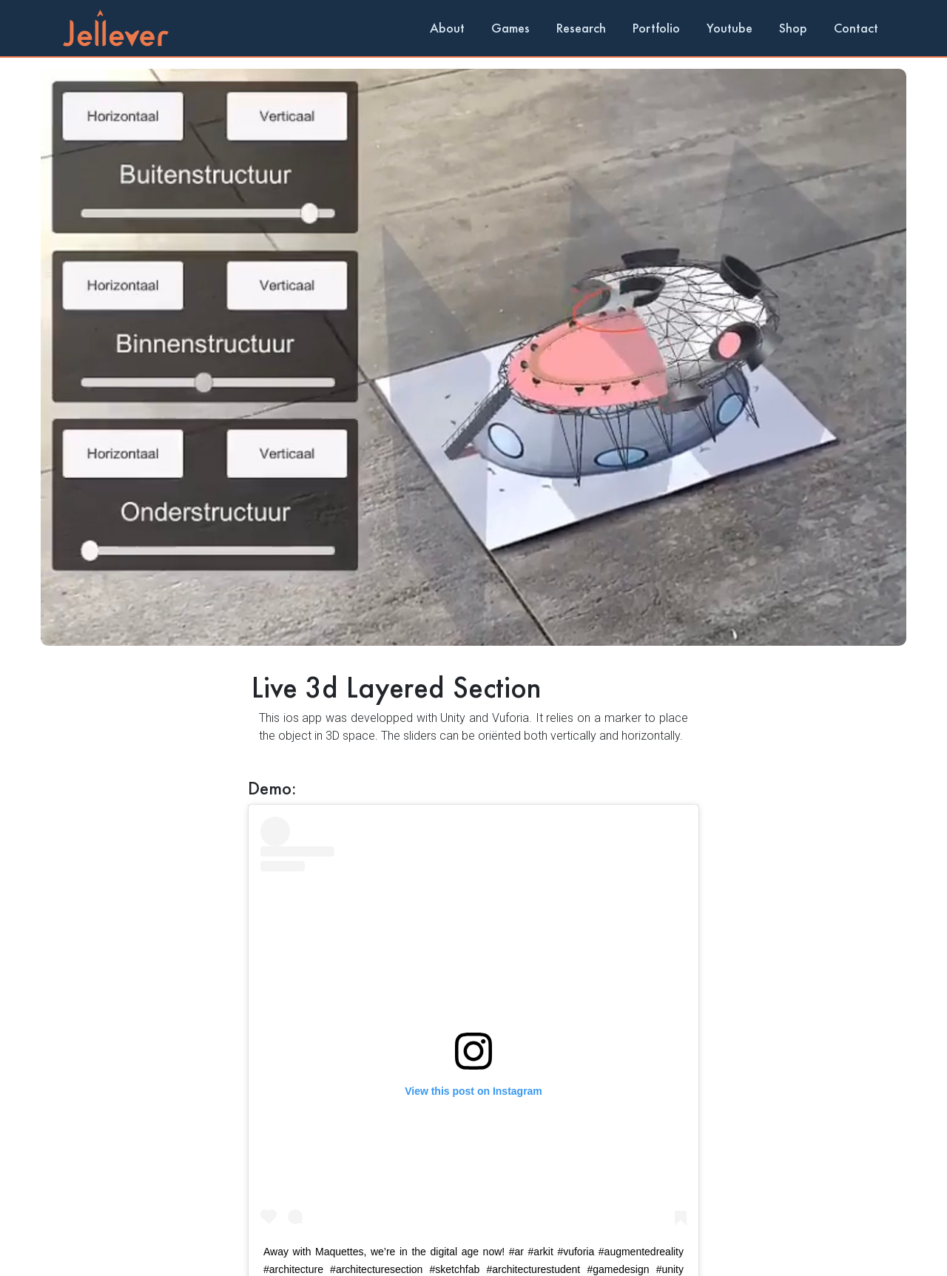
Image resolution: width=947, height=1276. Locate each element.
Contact (856, 28)
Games (510, 28)
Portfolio (656, 28)
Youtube (729, 28)
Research (581, 28)
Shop (793, 28)
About (447, 28)
